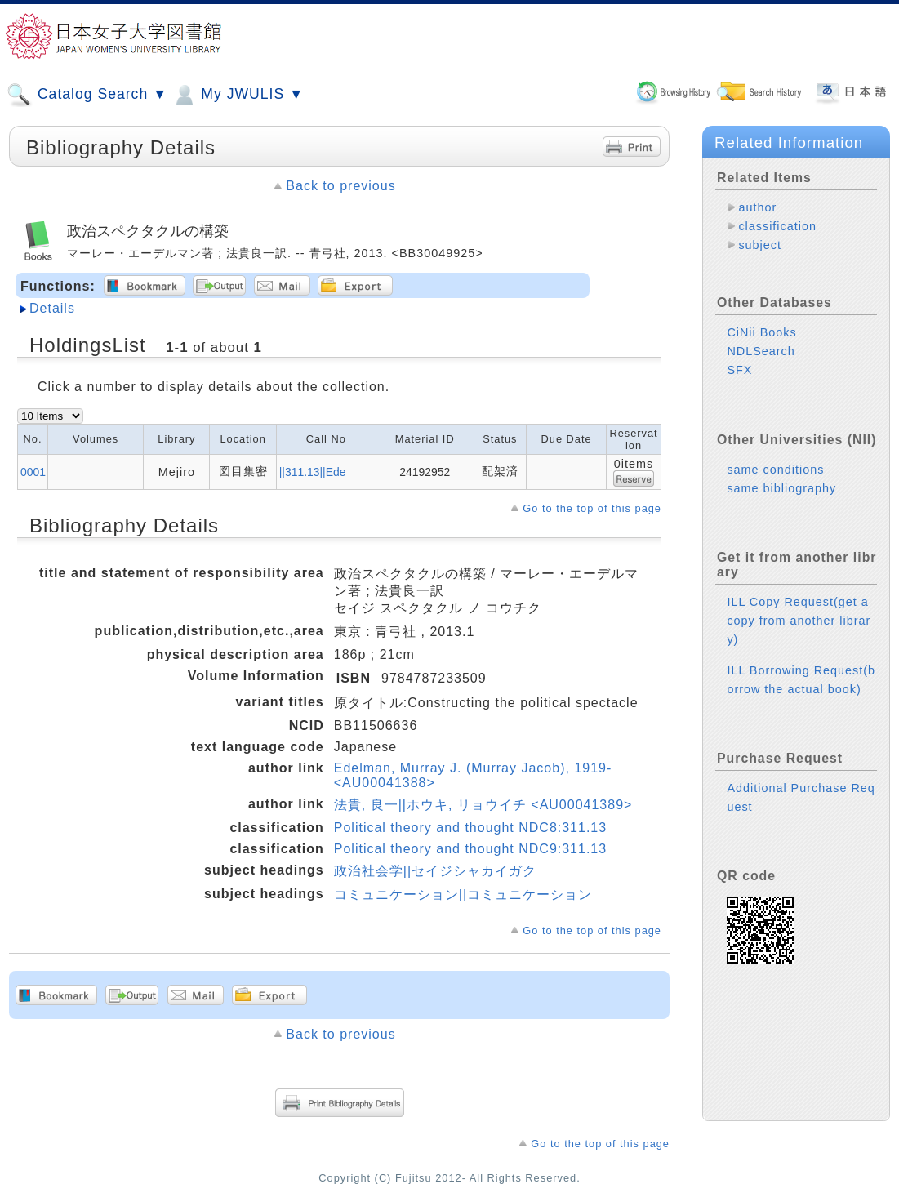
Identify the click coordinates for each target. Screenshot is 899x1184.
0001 (33, 471)
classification (777, 226)
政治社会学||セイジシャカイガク (435, 871)
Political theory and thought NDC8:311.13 (470, 828)
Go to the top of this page (592, 508)
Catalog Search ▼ (87, 94)
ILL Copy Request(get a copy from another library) (798, 620)
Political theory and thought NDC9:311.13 (470, 849)
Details (52, 308)
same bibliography (781, 488)
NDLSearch (760, 351)
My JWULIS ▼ (237, 94)
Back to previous (340, 186)
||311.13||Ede (312, 471)
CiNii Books (761, 332)
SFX (739, 369)
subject (759, 244)
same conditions (775, 469)
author (757, 207)
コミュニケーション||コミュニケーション (463, 894)
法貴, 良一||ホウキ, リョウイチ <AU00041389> (483, 805)
